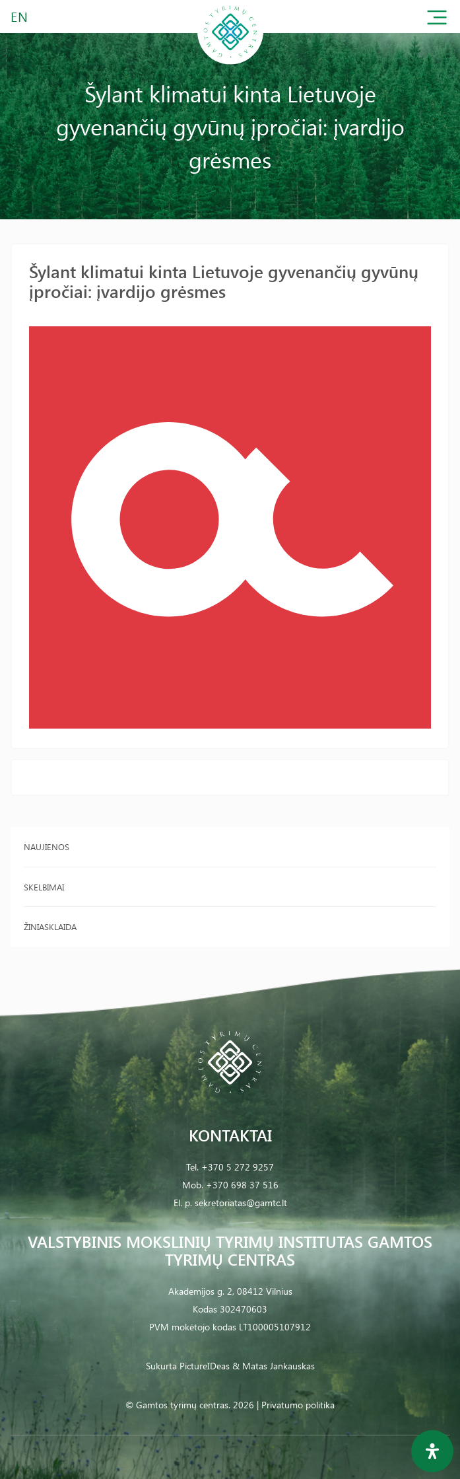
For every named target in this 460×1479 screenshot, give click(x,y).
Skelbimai (44, 886)
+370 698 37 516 (242, 1184)
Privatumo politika (298, 1404)
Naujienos (46, 846)
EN (20, 16)
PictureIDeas (205, 1365)
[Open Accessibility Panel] (432, 1451)
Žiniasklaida (50, 926)
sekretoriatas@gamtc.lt (241, 1202)
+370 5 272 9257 (237, 1167)
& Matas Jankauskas (273, 1365)
